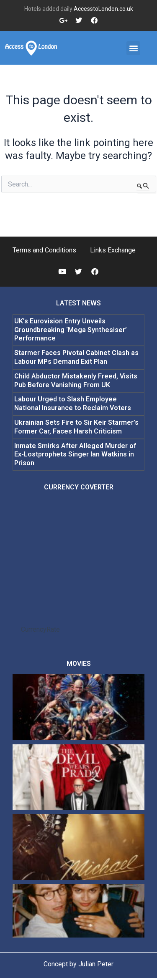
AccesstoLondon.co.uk (103, 8)
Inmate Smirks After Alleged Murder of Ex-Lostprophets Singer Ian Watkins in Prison (75, 454)
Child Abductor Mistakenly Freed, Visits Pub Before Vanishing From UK (75, 380)
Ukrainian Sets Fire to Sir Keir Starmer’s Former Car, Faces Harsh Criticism (76, 426)
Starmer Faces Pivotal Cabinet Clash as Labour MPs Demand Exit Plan (76, 357)
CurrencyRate (40, 629)
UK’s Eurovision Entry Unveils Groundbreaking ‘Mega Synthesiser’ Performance (70, 330)
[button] (133, 48)
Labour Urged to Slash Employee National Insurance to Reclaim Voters (72, 403)
